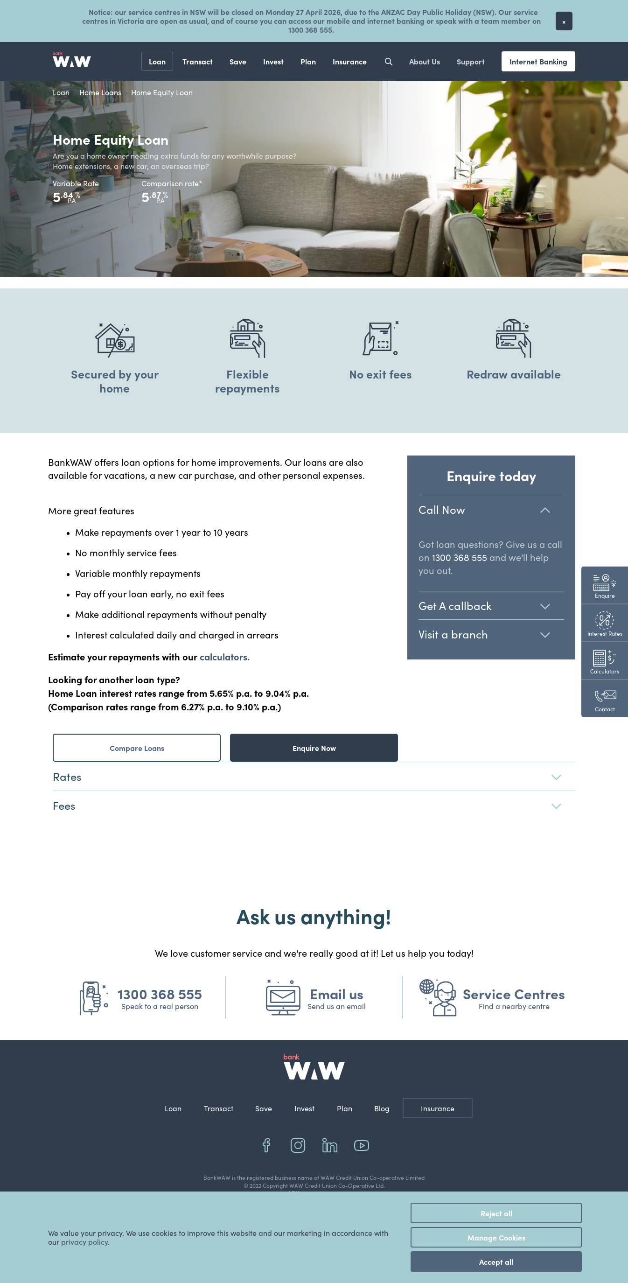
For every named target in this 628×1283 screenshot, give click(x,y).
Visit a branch (491, 634)
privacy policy (84, 1242)
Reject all (496, 1213)
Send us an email (336, 1006)
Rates (314, 776)
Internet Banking (538, 61)
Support (471, 61)
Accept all (496, 1261)
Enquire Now (314, 748)
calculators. (225, 656)
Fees (314, 805)
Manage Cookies (496, 1237)
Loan (157, 61)
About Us (424, 61)
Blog (382, 1108)
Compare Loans (137, 748)
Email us (336, 993)
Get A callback (491, 605)
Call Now (491, 509)
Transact (197, 61)
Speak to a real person (159, 1006)
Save (238, 61)
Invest (273, 61)
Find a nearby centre (514, 1006)
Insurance (350, 61)
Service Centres (514, 993)
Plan (308, 61)
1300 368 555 (459, 557)
